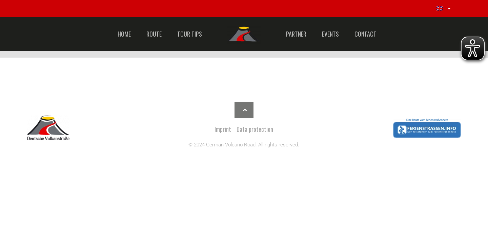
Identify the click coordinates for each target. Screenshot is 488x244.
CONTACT (365, 33)
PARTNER (296, 33)
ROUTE (154, 33)
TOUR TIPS (189, 33)
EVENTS (330, 33)
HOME (124, 33)
